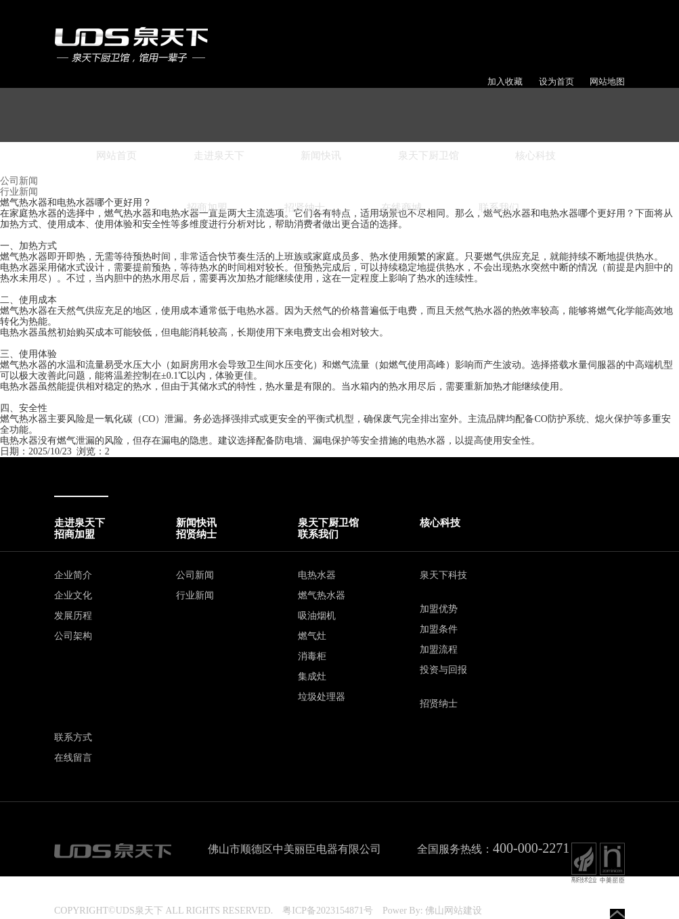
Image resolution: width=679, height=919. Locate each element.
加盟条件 (439, 629)
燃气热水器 (321, 595)
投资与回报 (443, 670)
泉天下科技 (443, 575)
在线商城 (401, 207)
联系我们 (499, 207)
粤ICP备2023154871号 (327, 910)
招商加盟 (207, 207)
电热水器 (317, 575)
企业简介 (73, 575)
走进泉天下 (219, 155)
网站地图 (607, 81)
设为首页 (556, 81)
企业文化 (73, 595)
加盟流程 (439, 649)
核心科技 (535, 155)
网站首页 (116, 155)
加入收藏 (505, 81)
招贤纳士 (304, 207)
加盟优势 (439, 609)
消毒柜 (312, 656)
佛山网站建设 (453, 910)
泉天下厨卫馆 (428, 155)
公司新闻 (195, 575)
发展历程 (73, 616)
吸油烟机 (317, 616)
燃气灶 (312, 636)
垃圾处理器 (321, 697)
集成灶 (312, 676)
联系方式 (73, 737)
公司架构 (73, 636)
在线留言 (73, 758)
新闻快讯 (321, 155)
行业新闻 (195, 595)
